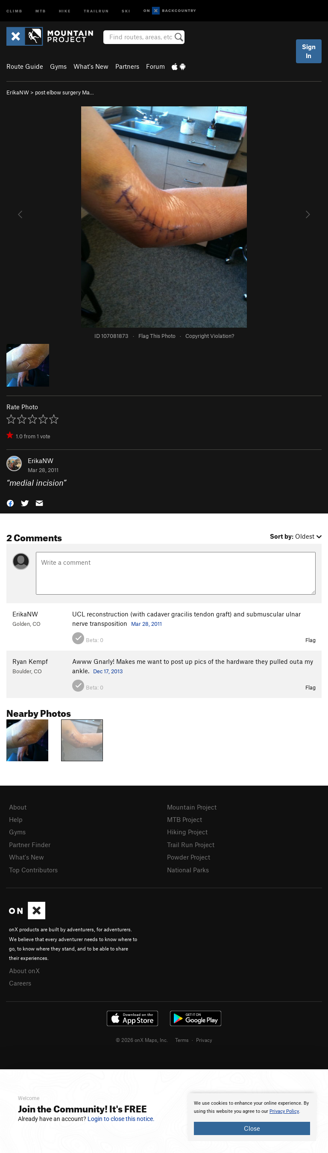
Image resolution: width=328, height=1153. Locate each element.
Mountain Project (192, 807)
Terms (182, 1040)
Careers (20, 983)
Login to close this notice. (121, 1118)
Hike (65, 10)
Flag (310, 640)
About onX (24, 970)
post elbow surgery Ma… (64, 92)
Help (16, 819)
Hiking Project (187, 832)
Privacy (204, 1040)
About (17, 807)
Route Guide (24, 66)
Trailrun (96, 10)
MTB (40, 10)
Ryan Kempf (30, 661)
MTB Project (184, 819)
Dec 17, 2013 (108, 671)
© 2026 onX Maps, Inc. (142, 1040)
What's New (90, 66)
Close (252, 1128)
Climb (14, 10)
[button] (10, 503)
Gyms (58, 66)
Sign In (309, 51)
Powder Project (188, 857)
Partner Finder (29, 844)
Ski (126, 10)
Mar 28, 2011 (146, 623)
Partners (127, 66)
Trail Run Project (190, 844)
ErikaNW (17, 92)
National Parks (188, 870)
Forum (155, 66)
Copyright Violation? (209, 335)
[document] (252, 1117)
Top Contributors (33, 870)
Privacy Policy (284, 1111)
